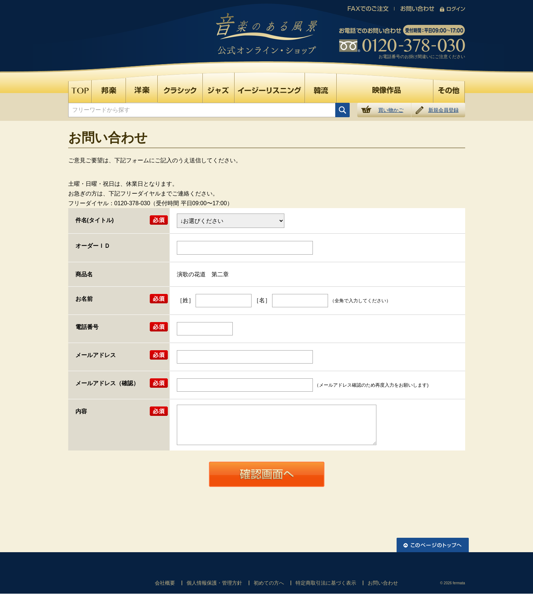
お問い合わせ (383, 583)
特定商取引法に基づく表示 (326, 583)
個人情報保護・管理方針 (214, 583)
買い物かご (390, 110)
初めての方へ (269, 583)
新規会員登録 (443, 110)
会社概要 (165, 583)
